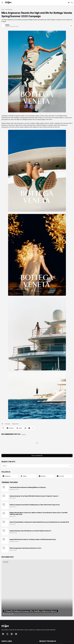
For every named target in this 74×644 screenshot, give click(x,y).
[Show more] (33, 428)
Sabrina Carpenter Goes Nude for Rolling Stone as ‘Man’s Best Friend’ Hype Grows (35, 504)
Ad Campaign (8, 9)
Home (2, 9)
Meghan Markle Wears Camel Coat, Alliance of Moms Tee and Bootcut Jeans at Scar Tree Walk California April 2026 (38, 513)
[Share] (71, 25)
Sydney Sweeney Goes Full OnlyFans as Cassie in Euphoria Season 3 (30, 531)
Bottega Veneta (15, 423)
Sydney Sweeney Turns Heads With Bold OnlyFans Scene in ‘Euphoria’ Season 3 (34, 496)
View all (24, 434)
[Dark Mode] (69, 2)
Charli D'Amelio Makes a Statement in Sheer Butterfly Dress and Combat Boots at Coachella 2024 (39, 522)
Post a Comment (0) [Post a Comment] (37, 455)
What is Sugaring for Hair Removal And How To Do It (25, 548)
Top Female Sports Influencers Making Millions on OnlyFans (28, 487)
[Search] (72, 2)
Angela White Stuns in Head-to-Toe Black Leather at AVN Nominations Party (33, 539)
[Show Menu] (2, 2)
